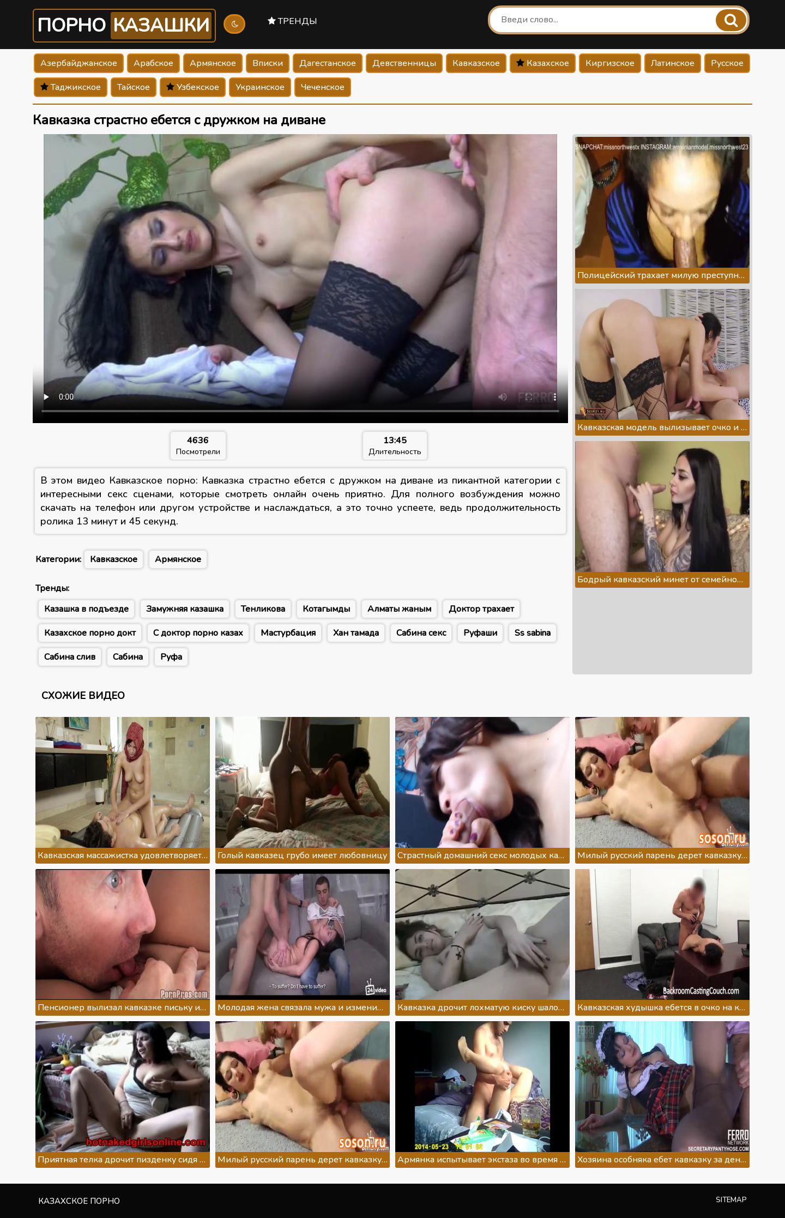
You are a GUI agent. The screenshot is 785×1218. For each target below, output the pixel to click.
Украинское (260, 87)
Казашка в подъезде (86, 609)
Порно (124, 25)
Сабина (128, 657)
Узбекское (192, 87)
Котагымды (326, 609)
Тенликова (263, 609)
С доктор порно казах (198, 633)
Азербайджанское (78, 63)
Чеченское (323, 87)
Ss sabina (533, 633)
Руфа (171, 657)
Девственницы (404, 63)
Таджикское (70, 87)
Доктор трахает (481, 609)
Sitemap (731, 1200)
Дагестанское (327, 63)
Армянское (213, 63)
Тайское (133, 87)
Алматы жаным (399, 609)
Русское (727, 63)
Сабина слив (69, 657)
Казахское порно (79, 1201)
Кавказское (476, 63)
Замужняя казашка (185, 609)
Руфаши (480, 633)
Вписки (267, 63)
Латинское (673, 63)
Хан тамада (356, 633)
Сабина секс (421, 633)
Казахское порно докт (90, 633)
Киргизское (610, 63)
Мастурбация (288, 633)
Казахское (542, 63)
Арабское (153, 63)
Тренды (292, 21)
